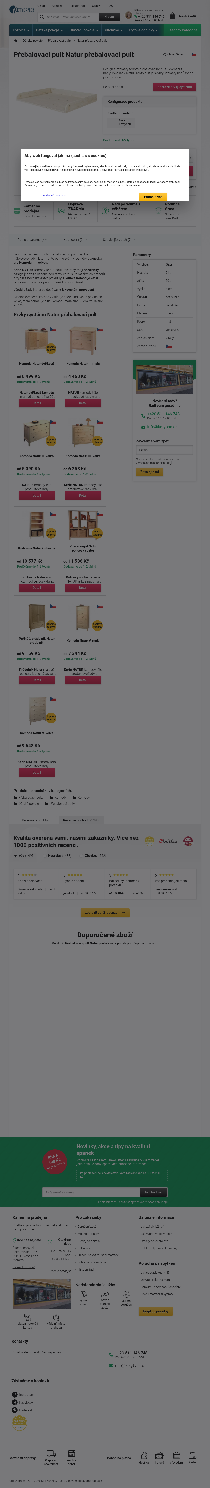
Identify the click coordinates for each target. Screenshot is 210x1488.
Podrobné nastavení (54, 195)
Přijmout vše (153, 197)
